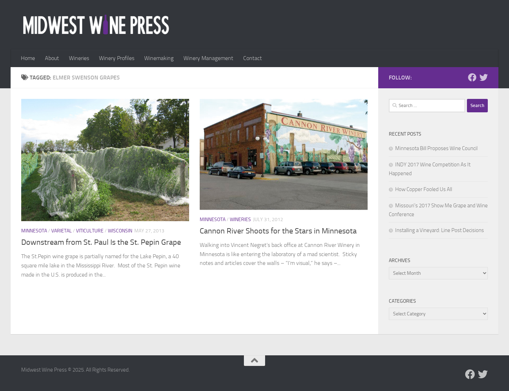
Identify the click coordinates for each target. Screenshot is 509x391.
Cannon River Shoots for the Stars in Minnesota (278, 231)
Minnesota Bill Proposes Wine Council (436, 148)
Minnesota (34, 231)
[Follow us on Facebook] (472, 77)
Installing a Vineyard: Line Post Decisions (439, 230)
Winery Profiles (116, 58)
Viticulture (90, 231)
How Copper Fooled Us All (423, 189)
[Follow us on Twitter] (483, 77)
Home (28, 58)
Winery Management (208, 58)
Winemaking (159, 58)
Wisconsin (120, 231)
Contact (252, 58)
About (52, 58)
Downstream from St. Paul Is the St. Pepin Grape (101, 242)
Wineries (79, 58)
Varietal (61, 231)
